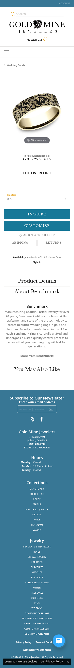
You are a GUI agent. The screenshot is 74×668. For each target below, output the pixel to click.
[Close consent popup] (68, 662)
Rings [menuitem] (37, 551)
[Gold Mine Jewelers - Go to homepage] (37, 26)
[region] (37, 112)
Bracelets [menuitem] (37, 567)
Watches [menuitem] (37, 572)
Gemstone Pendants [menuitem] (37, 633)
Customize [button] (37, 226)
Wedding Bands (16, 65)
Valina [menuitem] (37, 530)
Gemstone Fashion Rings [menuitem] (37, 618)
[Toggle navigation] (6, 52)
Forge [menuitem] (37, 499)
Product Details (37, 281)
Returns (54, 242)
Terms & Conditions (47, 642)
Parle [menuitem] (37, 519)
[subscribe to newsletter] (51, 409)
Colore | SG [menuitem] (37, 494)
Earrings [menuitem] (37, 562)
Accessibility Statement (37, 649)
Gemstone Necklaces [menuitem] (37, 623)
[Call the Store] (37, 444)
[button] (64, 3)
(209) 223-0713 (37, 159)
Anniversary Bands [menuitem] (37, 582)
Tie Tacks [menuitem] (37, 608)
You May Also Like (37, 369)
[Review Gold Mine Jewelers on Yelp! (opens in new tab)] (32, 419)
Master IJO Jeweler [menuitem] (37, 509)
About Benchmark (37, 291)
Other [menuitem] (37, 587)
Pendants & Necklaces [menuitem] (37, 546)
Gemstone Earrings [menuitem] (37, 613)
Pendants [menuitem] (37, 577)
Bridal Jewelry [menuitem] (37, 557)
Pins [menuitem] (37, 603)
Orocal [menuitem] (37, 514)
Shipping (20, 242)
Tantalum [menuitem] (37, 524)
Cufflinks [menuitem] (37, 598)
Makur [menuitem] (37, 504)
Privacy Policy (24, 642)
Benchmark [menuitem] (37, 488)
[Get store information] (37, 447)
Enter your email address (37, 402)
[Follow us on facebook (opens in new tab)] (41, 419)
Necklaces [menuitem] (37, 592)
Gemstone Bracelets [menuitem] (37, 628)
